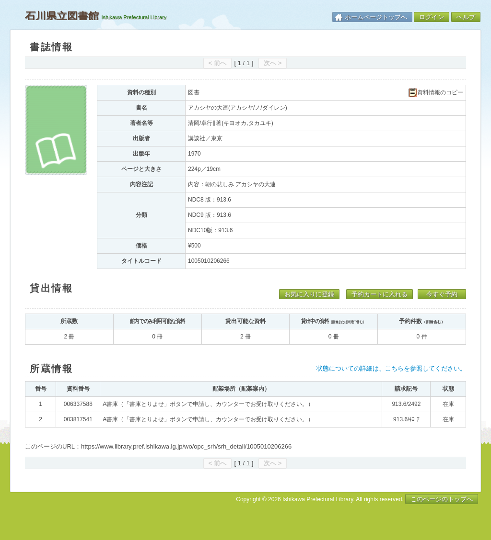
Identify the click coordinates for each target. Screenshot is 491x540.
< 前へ (217, 63)
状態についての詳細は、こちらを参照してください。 (391, 368)
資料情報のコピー (436, 92)
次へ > (272, 63)
